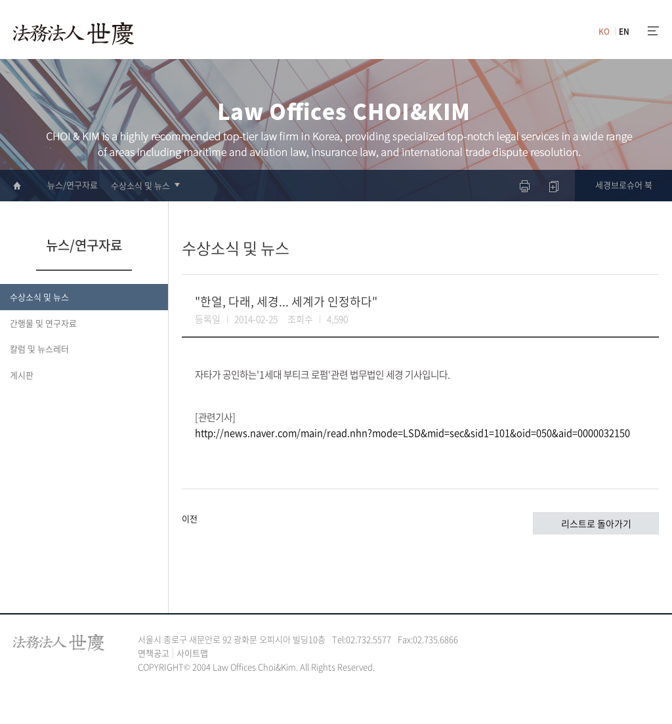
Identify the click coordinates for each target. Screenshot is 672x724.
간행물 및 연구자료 (43, 323)
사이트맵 (192, 653)
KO (604, 31)
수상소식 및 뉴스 (140, 185)
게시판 (21, 375)
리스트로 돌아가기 (596, 523)
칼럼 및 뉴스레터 (39, 348)
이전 (190, 518)
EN (624, 31)
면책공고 (153, 653)
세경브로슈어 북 (623, 184)
